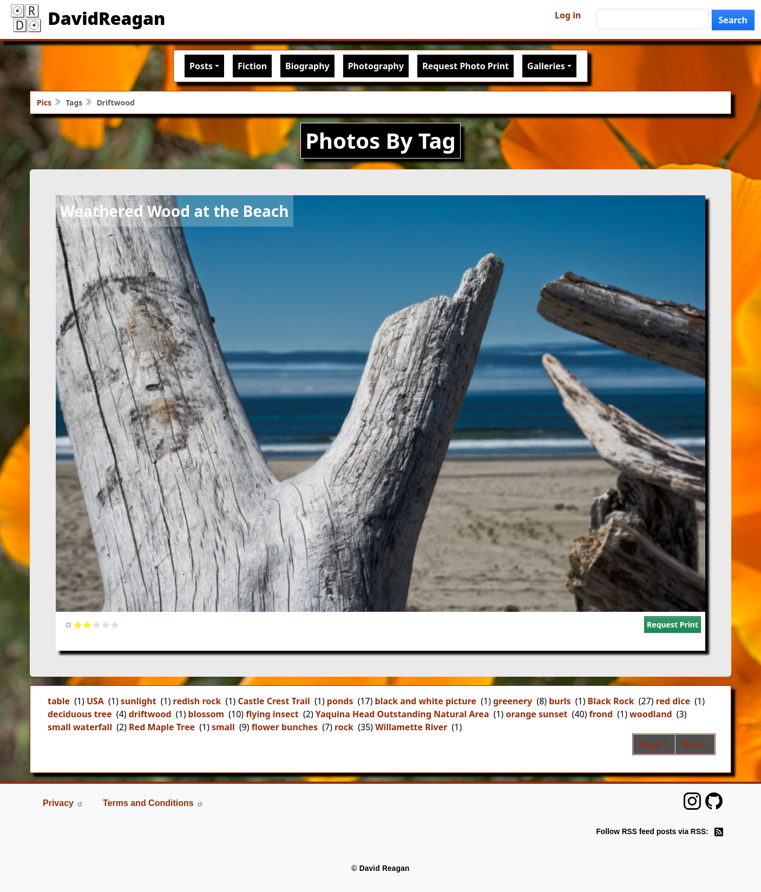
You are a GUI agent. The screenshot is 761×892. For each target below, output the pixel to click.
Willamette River (411, 727)
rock (343, 727)
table (59, 701)
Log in (568, 15)
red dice (673, 701)
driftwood (150, 714)
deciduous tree (80, 714)
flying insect (272, 714)
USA (95, 701)
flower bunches (285, 727)
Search (733, 20)
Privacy (63, 803)
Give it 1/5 (78, 624)
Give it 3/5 (96, 624)
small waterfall (80, 727)
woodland (650, 714)
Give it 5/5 (115, 624)
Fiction (252, 66)
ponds (340, 701)
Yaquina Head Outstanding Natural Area (402, 714)
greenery (512, 701)
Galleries (546, 66)
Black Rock (611, 701)
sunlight (138, 701)
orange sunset (536, 714)
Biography (307, 66)
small (223, 727)
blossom (206, 714)
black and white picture (425, 701)
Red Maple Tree (162, 727)
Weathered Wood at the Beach (174, 211)
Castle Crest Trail (274, 701)
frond (601, 714)
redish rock (197, 701)
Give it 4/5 (105, 624)
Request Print (672, 624)
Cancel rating (69, 624)
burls (559, 701)
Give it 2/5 (87, 624)
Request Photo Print (465, 66)
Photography (376, 66)
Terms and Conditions (153, 803)
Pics (44, 102)
